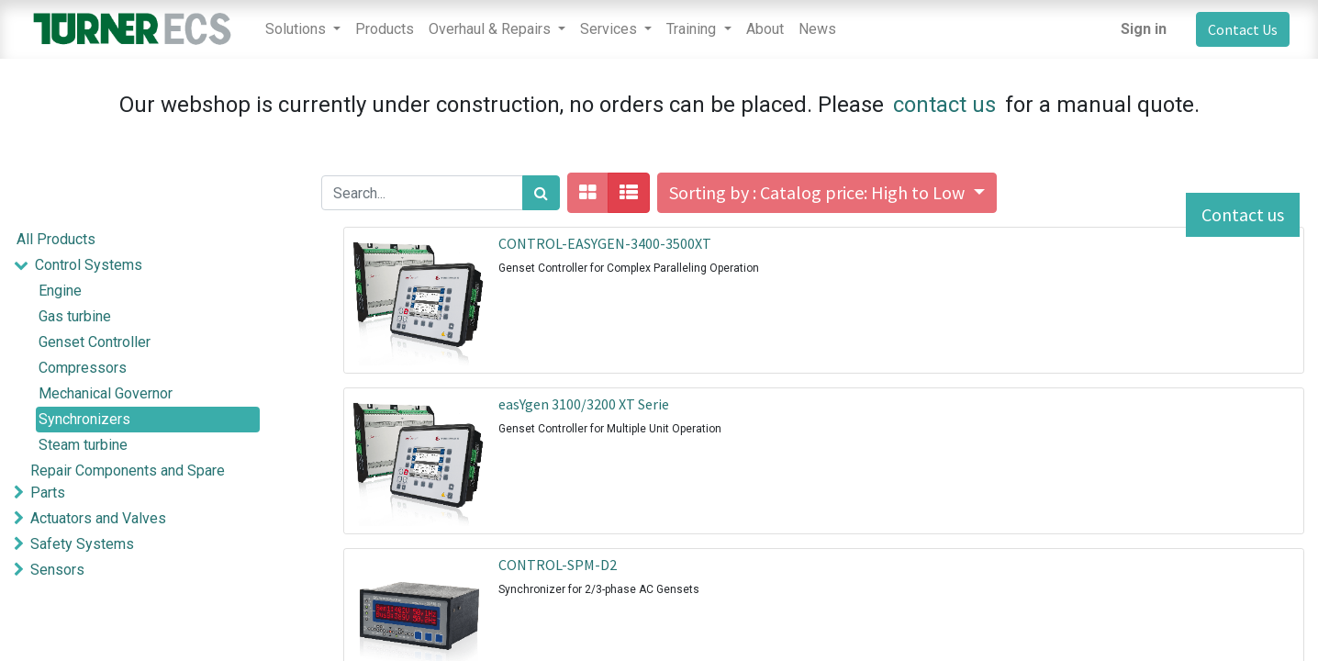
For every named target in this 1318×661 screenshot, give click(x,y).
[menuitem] (384, 29)
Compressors (83, 367)
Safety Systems (82, 544)
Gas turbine (75, 316)
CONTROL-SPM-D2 (557, 564)
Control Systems (88, 265)
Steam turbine (83, 445)
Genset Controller (95, 342)
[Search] (541, 192)
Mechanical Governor (106, 393)
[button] (826, 193)
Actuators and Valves (98, 518)
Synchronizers (84, 419)
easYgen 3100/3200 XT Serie (583, 404)
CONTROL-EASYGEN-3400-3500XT (604, 243)
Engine (60, 290)
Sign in (1144, 29)
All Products (56, 239)
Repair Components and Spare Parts (127, 481)
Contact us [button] (1242, 214)
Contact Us (1243, 29)
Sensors (57, 569)
